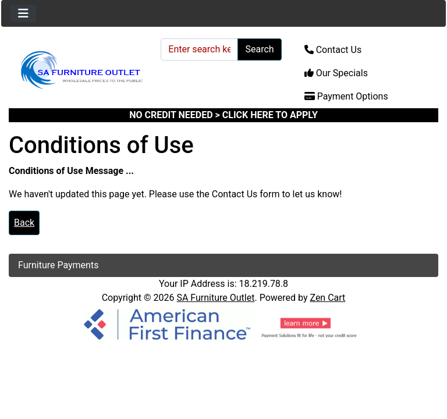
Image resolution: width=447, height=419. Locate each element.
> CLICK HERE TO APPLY (266, 114)
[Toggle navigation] (23, 13)
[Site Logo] (80, 70)
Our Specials (336, 73)
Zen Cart (327, 297)
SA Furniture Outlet (215, 297)
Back (24, 222)
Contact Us (333, 49)
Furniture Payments (58, 265)
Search (259, 49)
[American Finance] (223, 323)
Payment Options (346, 96)
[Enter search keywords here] (199, 49)
